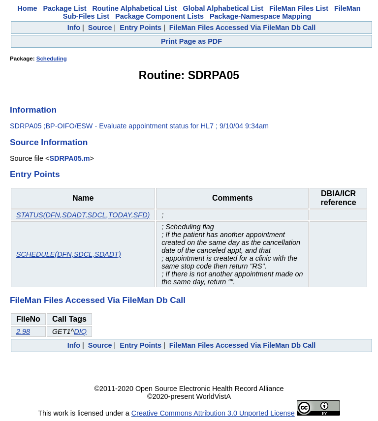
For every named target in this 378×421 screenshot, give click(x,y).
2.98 (23, 331)
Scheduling (51, 58)
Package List (64, 8)
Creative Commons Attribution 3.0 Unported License (213, 413)
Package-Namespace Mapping (260, 16)
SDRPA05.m (69, 158)
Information (33, 110)
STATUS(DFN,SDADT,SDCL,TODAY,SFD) (83, 215)
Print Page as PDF (191, 41)
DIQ (80, 331)
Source (100, 27)
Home (27, 8)
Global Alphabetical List (223, 8)
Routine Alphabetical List (134, 8)
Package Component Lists (159, 16)
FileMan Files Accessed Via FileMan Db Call (242, 27)
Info (73, 27)
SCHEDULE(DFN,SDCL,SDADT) (68, 254)
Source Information (49, 142)
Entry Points (140, 27)
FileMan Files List (298, 8)
